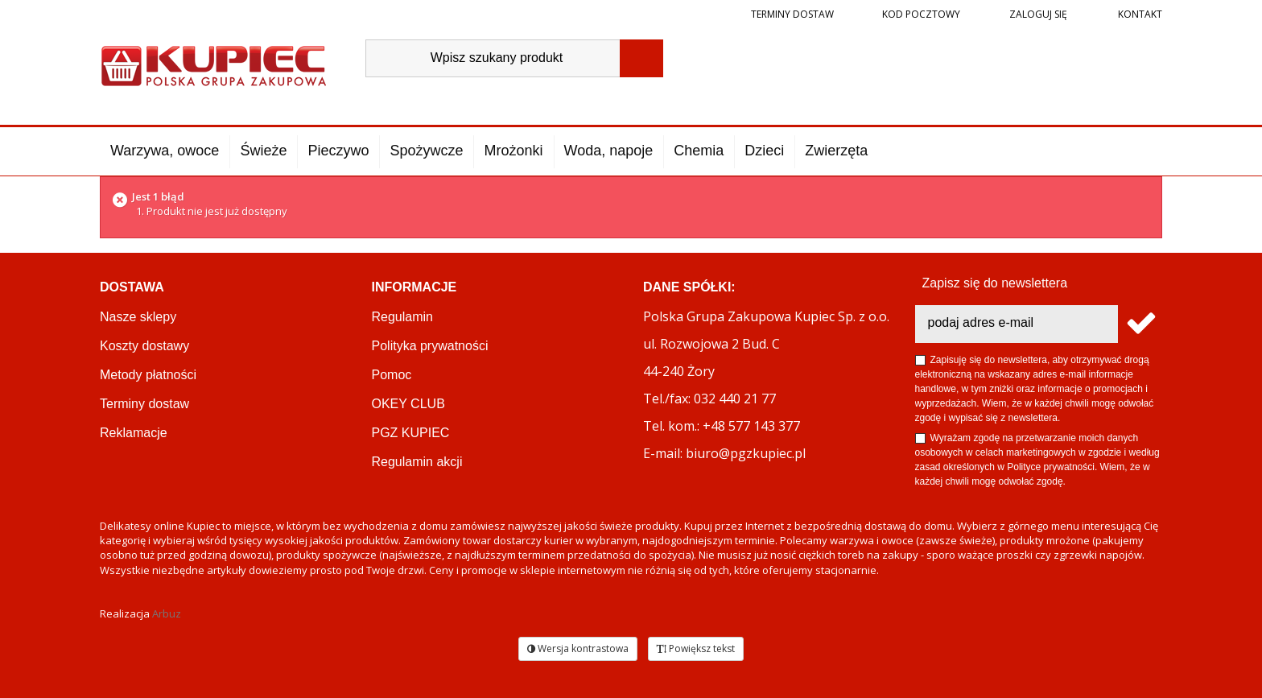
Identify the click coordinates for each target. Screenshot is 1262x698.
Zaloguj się (1037, 14)
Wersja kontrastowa (578, 648)
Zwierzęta (836, 150)
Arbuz (166, 613)
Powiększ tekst (696, 648)
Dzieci (764, 150)
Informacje (414, 287)
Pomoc (392, 375)
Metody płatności (148, 375)
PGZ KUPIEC (411, 433)
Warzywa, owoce (164, 150)
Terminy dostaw (792, 14)
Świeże (263, 150)
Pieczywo (338, 150)
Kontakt (1139, 14)
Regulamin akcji (417, 462)
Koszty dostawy (144, 346)
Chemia (699, 150)
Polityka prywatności (430, 346)
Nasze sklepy (138, 317)
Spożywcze (426, 150)
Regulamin (402, 317)
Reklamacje (133, 433)
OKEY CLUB (408, 404)
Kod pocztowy (921, 14)
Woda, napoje (609, 150)
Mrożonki (513, 150)
